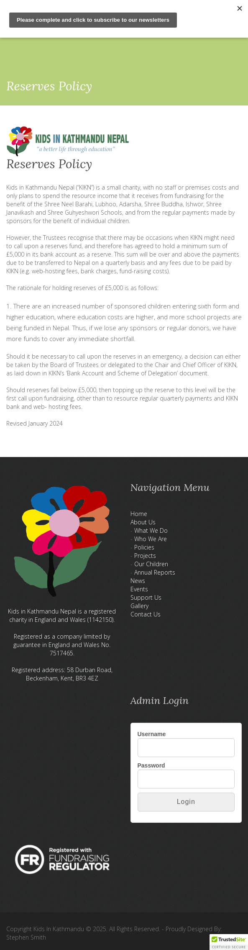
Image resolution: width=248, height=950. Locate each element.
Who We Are (150, 539)
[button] (229, 942)
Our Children (151, 564)
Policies (144, 547)
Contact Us (145, 614)
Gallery (139, 606)
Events (139, 589)
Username (152, 734)
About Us (143, 522)
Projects (145, 556)
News (137, 581)
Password (151, 765)
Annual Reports (154, 572)
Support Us (145, 597)
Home (138, 514)
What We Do (151, 530)
